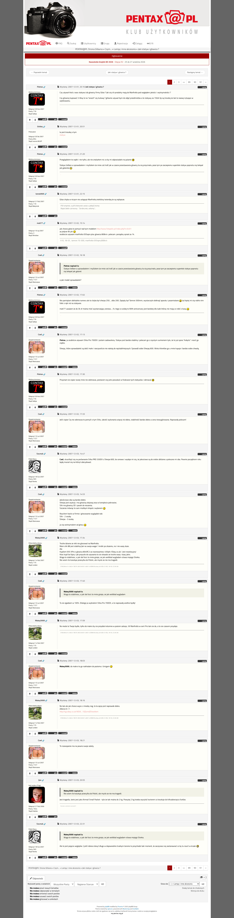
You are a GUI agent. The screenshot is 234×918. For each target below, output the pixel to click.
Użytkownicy (88, 43)
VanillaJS (135, 909)
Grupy (105, 43)
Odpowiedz (36, 878)
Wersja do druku (197, 890)
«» (184, 82)
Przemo (120, 906)
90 (195, 82)
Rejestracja (121, 43)
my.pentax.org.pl (117, 913)
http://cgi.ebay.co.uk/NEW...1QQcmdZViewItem (79, 711)
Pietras (40, 86)
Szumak (40, 453)
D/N (150, 43)
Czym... (108, 49)
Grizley (40, 126)
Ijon (39, 780)
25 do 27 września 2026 (135, 61)
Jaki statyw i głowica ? (148, 49)
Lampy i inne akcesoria (125, 49)
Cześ (40, 255)
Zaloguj (137, 43)
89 (189, 82)
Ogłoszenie (117, 56)
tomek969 (40, 193)
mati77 (40, 223)
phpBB (107, 906)
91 (201, 82)
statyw (62, 135)
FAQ (59, 43)
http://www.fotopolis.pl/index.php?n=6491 (114, 228)
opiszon (110, 909)
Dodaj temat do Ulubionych (193, 888)
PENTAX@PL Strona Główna (89, 49)
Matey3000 (40, 537)
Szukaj (71, 43)
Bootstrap (126, 909)
